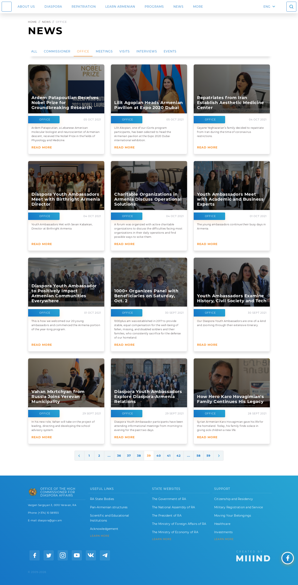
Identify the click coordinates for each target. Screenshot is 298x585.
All (34, 51)
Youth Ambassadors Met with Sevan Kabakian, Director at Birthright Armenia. (62, 226)
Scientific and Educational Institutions (109, 518)
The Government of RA (169, 499)
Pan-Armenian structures (109, 507)
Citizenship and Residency (233, 499)
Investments (223, 532)
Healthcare (222, 524)
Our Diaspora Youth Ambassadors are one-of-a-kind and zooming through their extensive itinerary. (231, 323)
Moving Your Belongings (232, 515)
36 (119, 456)
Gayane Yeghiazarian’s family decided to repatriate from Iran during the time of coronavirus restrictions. (230, 132)
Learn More (224, 539)
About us (26, 6)
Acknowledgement (104, 529)
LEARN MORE (99, 536)
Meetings (104, 51)
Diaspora (53, 6)
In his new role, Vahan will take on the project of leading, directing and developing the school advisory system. (63, 426)
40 (158, 456)
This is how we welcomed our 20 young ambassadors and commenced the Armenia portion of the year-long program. (65, 325)
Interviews (146, 51)
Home (32, 21)
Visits (124, 51)
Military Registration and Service (238, 507)
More (198, 6)
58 (199, 456)
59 (208, 456)
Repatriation (84, 6)
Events (170, 51)
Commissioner (57, 51)
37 (129, 456)
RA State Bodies (102, 499)
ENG (266, 6)
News (178, 6)
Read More (41, 147)
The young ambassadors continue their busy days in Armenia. (231, 226)
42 (179, 456)
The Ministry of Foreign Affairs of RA (179, 524)
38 (139, 456)
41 (169, 456)
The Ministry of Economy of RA (175, 532)
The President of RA (166, 515)
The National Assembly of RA (173, 507)
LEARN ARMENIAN (120, 6)
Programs (154, 6)
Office (83, 51)
